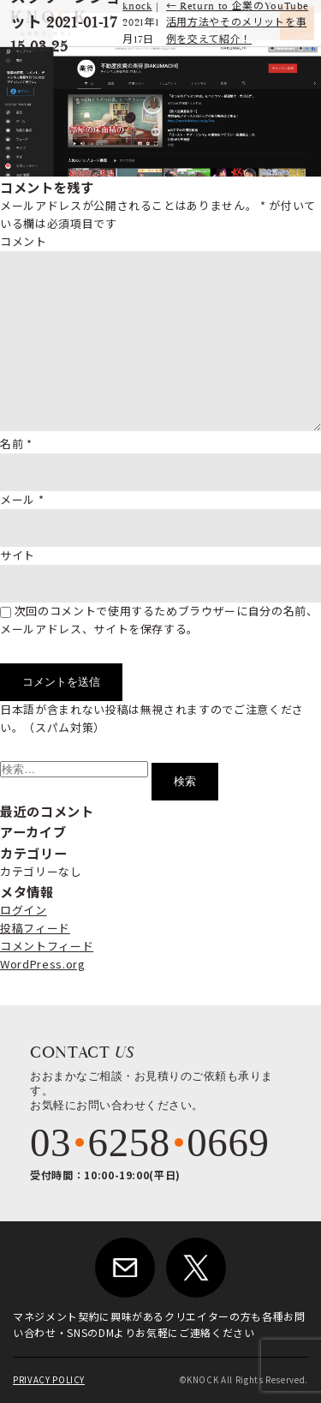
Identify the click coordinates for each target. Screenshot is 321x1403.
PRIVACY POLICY (49, 1380)
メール (22, 499)
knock (137, 6)
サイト (17, 555)
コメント (23, 241)
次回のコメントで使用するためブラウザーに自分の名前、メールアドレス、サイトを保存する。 (159, 620)
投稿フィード (35, 928)
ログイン (23, 910)
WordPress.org (42, 964)
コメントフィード (46, 946)
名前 (16, 443)
